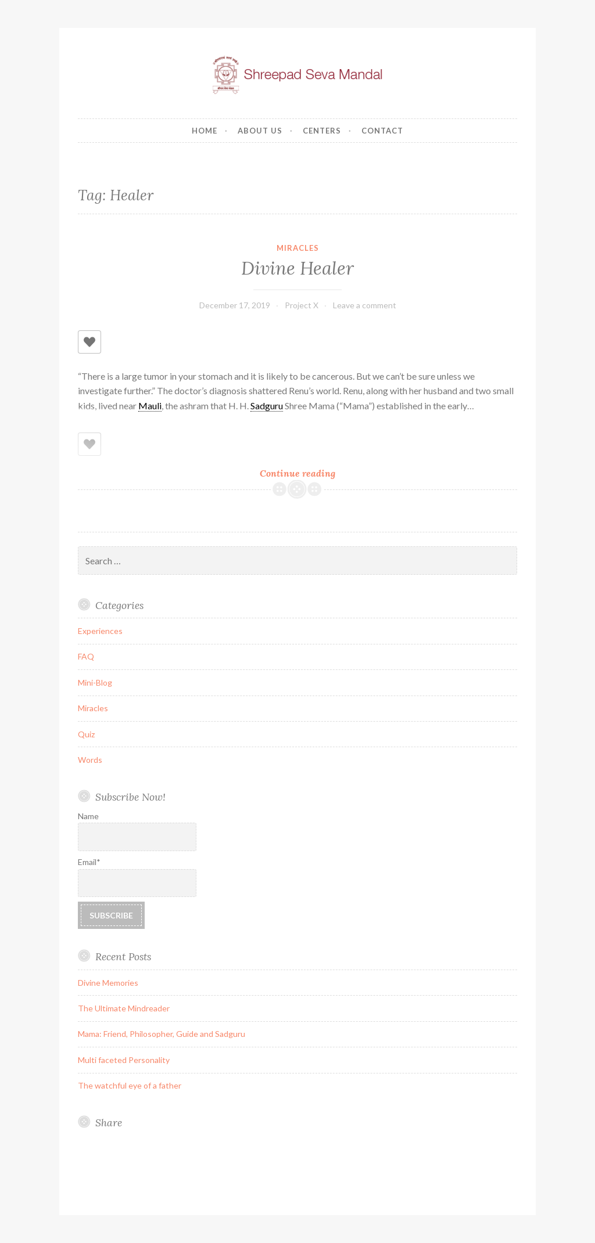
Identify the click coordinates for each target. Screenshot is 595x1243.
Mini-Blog (95, 682)
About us (260, 130)
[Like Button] (89, 342)
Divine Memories (108, 983)
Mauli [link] (150, 405)
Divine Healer (297, 268)
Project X (301, 305)
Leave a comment (364, 305)
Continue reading (312, 473)
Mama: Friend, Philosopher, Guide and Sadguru (161, 1034)
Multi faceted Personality (124, 1060)
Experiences (100, 631)
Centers (322, 130)
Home (204, 130)
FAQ (86, 656)
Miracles (298, 248)
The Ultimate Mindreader (124, 1008)
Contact (382, 130)
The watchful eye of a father (129, 1085)
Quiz (86, 734)
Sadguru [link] (266, 405)
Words (90, 760)
